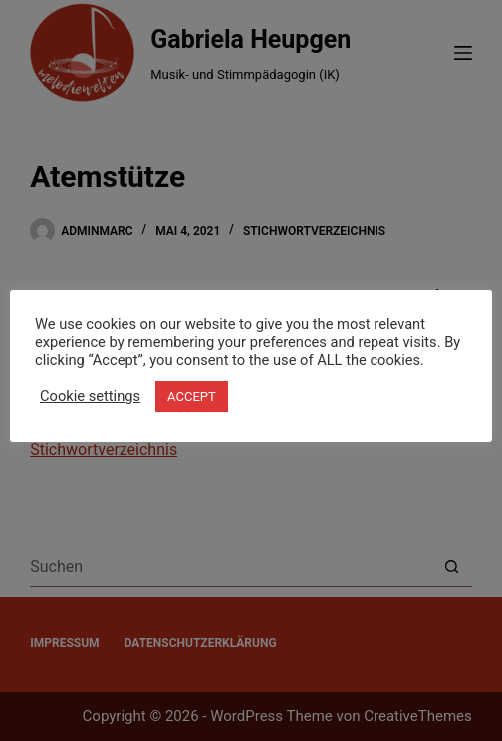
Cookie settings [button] (90, 396)
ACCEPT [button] (191, 396)
